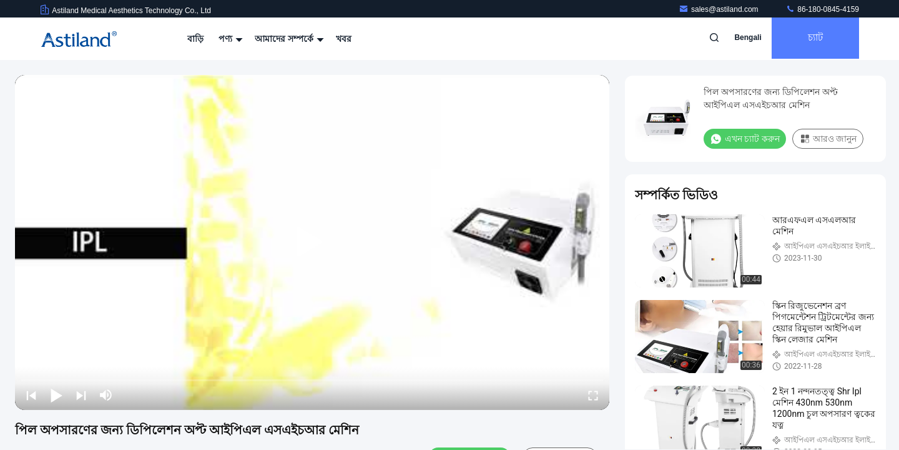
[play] (312, 242)
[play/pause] (56, 395)
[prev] (31, 395)
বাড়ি (195, 39)
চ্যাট (812, 39)
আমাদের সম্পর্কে (288, 39)
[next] (81, 395)
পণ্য (229, 39)
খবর (343, 39)
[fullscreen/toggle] (593, 395)
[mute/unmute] (106, 395)
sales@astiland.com (719, 9)
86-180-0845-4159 (822, 9)
